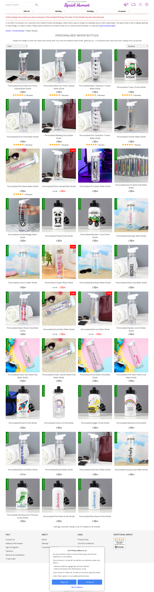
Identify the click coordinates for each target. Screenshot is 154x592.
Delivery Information (14, 543)
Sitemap (45, 543)
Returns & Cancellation (15, 555)
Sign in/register (12, 547)
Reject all (64, 582)
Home (8, 31)
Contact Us (10, 539)
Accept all (90, 582)
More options (77, 587)
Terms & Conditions (86, 543)
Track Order (11, 559)
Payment (9, 551)
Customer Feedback (50, 547)
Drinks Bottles (18, 31)
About (44, 539)
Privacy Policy (83, 539)
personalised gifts (108, 26)
